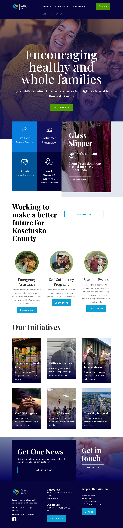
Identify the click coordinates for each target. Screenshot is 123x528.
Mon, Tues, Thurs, (55, 507)
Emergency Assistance (90, 501)
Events (59, 14)
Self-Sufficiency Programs (91, 504)
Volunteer (49, 138)
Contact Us (48, 14)
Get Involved (77, 6)
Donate (103, 6)
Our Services (60, 6)
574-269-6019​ (52, 498)
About (46, 6)
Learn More (79, 179)
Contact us (92, 467)
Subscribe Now (44, 469)
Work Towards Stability (49, 175)
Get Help (25, 138)
